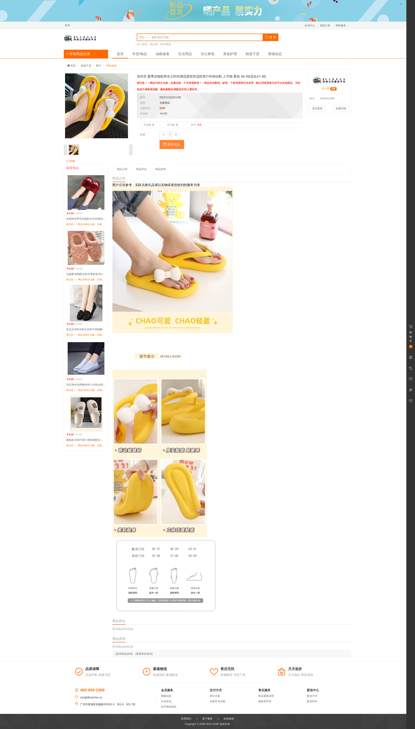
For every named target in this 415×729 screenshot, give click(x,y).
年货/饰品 (139, 54)
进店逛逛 (317, 108)
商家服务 (342, 25)
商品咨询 (160, 169)
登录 (67, 25)
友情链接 (228, 718)
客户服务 (207, 718)
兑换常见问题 (217, 701)
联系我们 (186, 718)
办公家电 (207, 54)
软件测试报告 (169, 706)
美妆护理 (230, 54)
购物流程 (166, 695)
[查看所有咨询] (144, 653)
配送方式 (312, 695)
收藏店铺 (341, 108)
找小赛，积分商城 (160, 44)
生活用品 (185, 54)
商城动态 (275, 54)
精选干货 (252, 54)
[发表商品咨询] (124, 653)
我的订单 (325, 25)
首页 (120, 54)
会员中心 (310, 25)
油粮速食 (162, 54)
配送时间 (312, 701)
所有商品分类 (78, 54)
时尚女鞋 (111, 65)
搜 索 (270, 37)
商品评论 (141, 169)
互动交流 (166, 701)
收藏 (70, 161)
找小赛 (325, 88)
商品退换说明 (266, 695)
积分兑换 (171, 144)
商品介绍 (122, 169)
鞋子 (98, 65)
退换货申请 (264, 701)
